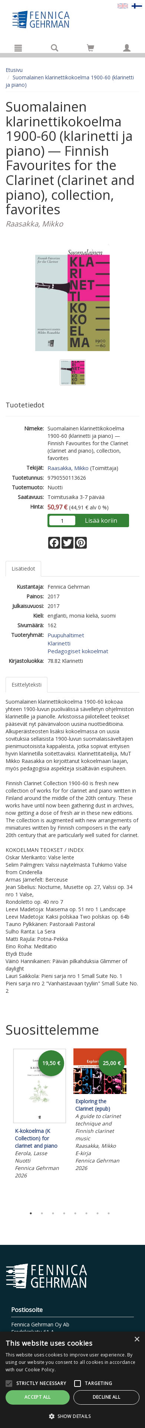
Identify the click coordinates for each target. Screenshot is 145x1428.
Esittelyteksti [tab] (26, 684)
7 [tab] (97, 1213)
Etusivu (14, 69)
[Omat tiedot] (127, 48)
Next (135, 1126)
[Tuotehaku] (54, 48)
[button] (72, 1415)
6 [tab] (86, 1213)
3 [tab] (53, 1213)
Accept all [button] (37, 1397)
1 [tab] (30, 1213)
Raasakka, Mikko (68, 468)
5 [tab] (75, 1213)
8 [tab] (108, 1213)
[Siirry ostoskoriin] (90, 48)
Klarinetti (58, 643)
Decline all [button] (106, 1397)
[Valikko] (18, 48)
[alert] (72, 1380)
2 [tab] (42, 1213)
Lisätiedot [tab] (23, 568)
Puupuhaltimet (65, 635)
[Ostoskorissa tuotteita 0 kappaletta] (90, 49)
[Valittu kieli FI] (137, 5)
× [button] (136, 1339)
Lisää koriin (101, 520)
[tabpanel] (39, 1115)
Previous (3, 1126)
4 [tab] (64, 1213)
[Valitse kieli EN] (122, 5)
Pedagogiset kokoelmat (77, 651)
